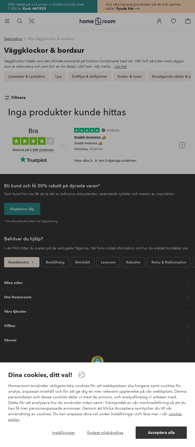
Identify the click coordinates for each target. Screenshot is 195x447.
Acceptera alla (161, 432)
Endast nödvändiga (105, 432)
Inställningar (63, 432)
